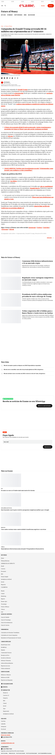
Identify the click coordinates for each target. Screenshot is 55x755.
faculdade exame (8, 683)
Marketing (3, 596)
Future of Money (9, 11)
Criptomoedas (18, 15)
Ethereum (10, 15)
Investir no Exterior (6, 658)
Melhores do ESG (5, 677)
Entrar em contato (5, 735)
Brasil (2, 566)
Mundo (2, 591)
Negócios (3, 584)
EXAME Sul (3, 647)
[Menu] (2, 6)
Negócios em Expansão (7, 680)
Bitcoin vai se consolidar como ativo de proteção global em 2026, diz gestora (23, 369)
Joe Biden (13, 181)
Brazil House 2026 (5, 644)
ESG (2, 574)
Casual (2, 593)
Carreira (3, 568)
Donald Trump (23, 89)
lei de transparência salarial (45, 753)
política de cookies (20, 753)
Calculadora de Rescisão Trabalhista (10, 632)
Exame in (5, 692)
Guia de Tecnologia (6, 620)
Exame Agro (4, 601)
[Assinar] (42, 5)
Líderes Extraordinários (7, 663)
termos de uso (12, 753)
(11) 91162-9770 (7, 737)
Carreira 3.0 (6, 695)
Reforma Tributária (6, 660)
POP (2, 612)
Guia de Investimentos (6, 622)
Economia (3, 571)
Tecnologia (3, 604)
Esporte (3, 598)
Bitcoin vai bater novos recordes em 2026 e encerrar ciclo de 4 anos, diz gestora (24, 373)
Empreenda (6, 711)
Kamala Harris (35, 188)
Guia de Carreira (5, 625)
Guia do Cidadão (5, 617)
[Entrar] (51, 5)
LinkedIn (3, 724)
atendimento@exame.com (7, 743)
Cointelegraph (7, 82)
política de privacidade (31, 753)
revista (5, 687)
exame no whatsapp (8, 398)
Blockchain (31, 15)
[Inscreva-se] (47, 447)
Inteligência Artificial (6, 579)
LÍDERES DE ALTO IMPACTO (8, 563)
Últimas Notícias (5, 560)
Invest (4, 432)
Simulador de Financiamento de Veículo (11, 638)
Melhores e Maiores (6, 674)
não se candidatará (46, 186)
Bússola (3, 650)
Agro (4, 708)
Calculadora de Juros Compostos (9, 635)
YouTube (3, 721)
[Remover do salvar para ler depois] (17, 78)
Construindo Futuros (6, 652)
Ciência (3, 609)
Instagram (3, 726)
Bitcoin (3, 15)
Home (2, 26)
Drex (25, 15)
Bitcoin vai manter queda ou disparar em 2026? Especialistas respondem (22, 365)
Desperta (5, 698)
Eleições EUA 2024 (40, 233)
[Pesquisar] (5, 6)
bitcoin (10, 136)
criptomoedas (18, 93)
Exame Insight (4, 576)
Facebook (3, 729)
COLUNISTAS (4, 587)
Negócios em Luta (5, 665)
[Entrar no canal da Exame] (44, 405)
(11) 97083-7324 (7, 749)
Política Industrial (5, 668)
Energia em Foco (5, 655)
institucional (4, 753)
